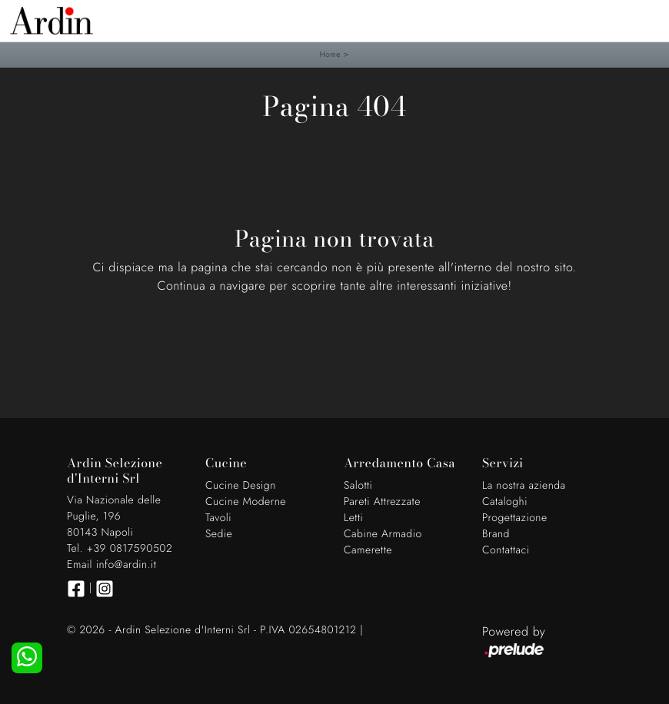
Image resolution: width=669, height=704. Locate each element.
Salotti (358, 485)
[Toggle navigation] (645, 19)
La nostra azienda (524, 485)
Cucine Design (240, 485)
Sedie (218, 534)
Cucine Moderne (245, 502)
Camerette (368, 550)
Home (330, 54)
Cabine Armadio (383, 534)
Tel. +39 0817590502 (119, 548)
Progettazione (515, 518)
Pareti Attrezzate (382, 502)
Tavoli (218, 518)
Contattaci (506, 550)
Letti (353, 518)
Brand (496, 534)
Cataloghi (505, 502)
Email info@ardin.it (111, 565)
